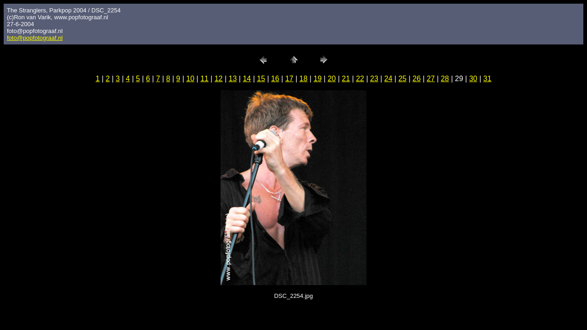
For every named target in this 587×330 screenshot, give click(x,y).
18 (303, 78)
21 (346, 78)
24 (388, 78)
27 (430, 78)
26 (417, 78)
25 (403, 78)
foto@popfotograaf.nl (35, 37)
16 (275, 78)
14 (247, 78)
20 (331, 78)
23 (374, 78)
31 (487, 78)
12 (219, 78)
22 (360, 78)
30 (473, 78)
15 (261, 78)
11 (204, 78)
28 (445, 78)
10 (190, 78)
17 (289, 78)
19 (318, 78)
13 (233, 78)
